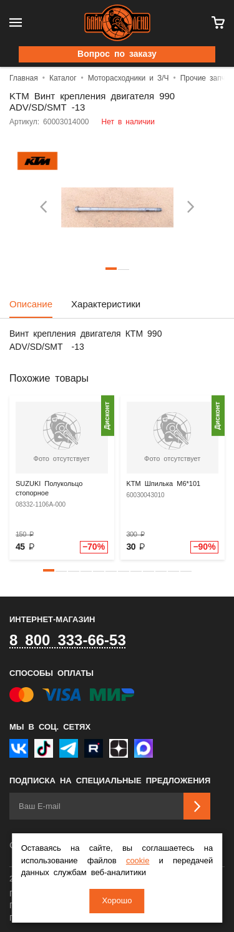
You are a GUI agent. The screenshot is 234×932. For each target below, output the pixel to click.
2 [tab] (123, 268)
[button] (48, 570)
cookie (138, 861)
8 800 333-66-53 (67, 641)
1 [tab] (111, 268)
